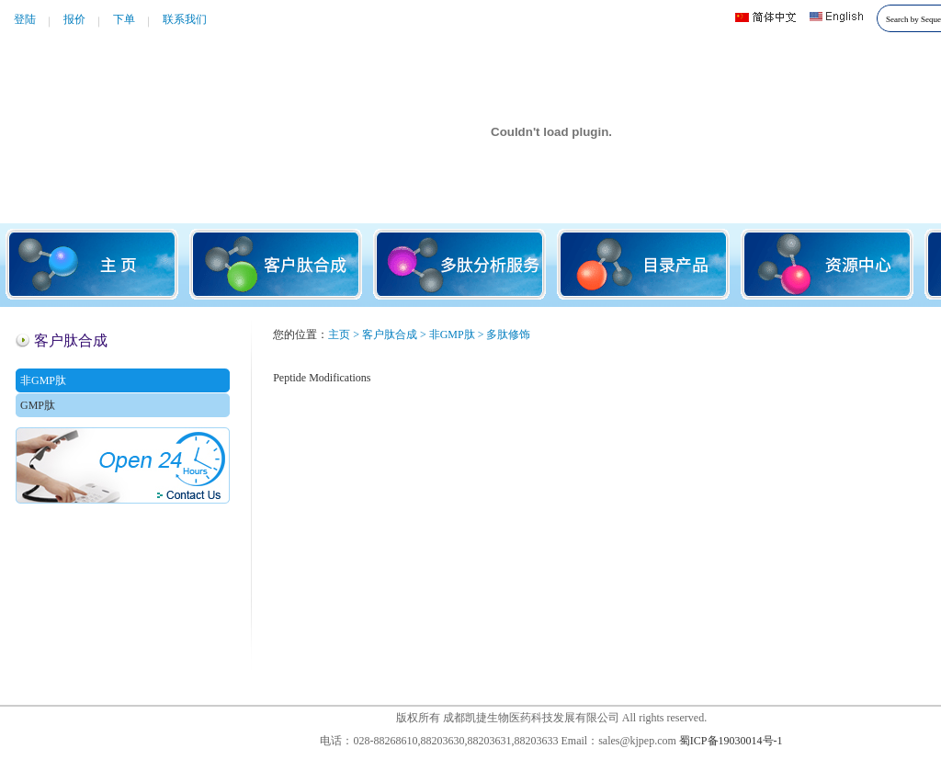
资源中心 (827, 264)
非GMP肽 (43, 380)
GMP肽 (37, 405)
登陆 (25, 19)
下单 (124, 19)
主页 (92, 264)
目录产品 (643, 264)
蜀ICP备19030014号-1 (731, 740)
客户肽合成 (275, 264)
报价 (74, 19)
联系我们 (185, 19)
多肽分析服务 (459, 264)
